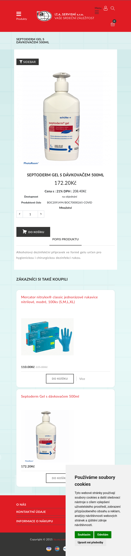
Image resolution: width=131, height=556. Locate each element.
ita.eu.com (59, 539)
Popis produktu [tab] (65, 239)
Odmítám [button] (102, 534)
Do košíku (33, 231)
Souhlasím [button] (84, 534)
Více (82, 378)
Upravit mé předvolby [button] (90, 542)
